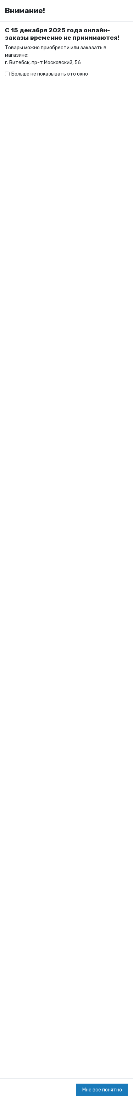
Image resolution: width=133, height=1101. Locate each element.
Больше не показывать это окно (49, 74)
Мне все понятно (102, 1090)
